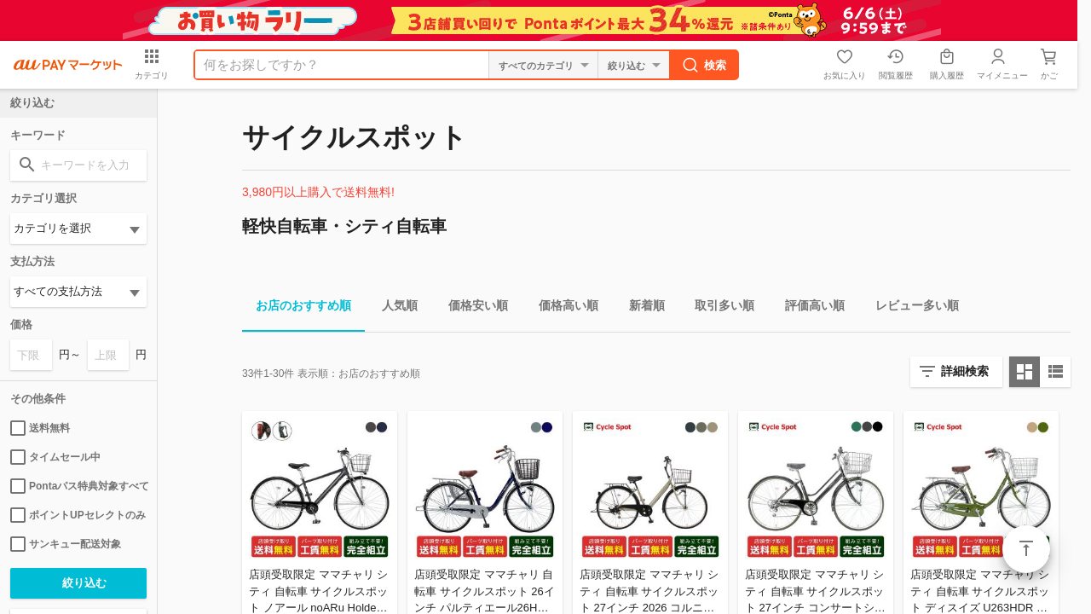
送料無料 (40, 428)
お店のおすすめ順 (296, 308)
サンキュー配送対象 (65, 544)
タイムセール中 (55, 457)
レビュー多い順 (910, 308)
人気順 (393, 308)
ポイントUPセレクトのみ (78, 515)
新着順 (640, 308)
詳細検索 (965, 371)
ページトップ (1026, 549)
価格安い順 (471, 308)
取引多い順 (717, 308)
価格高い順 (561, 308)
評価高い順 (808, 308)
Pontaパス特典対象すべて (78, 486)
